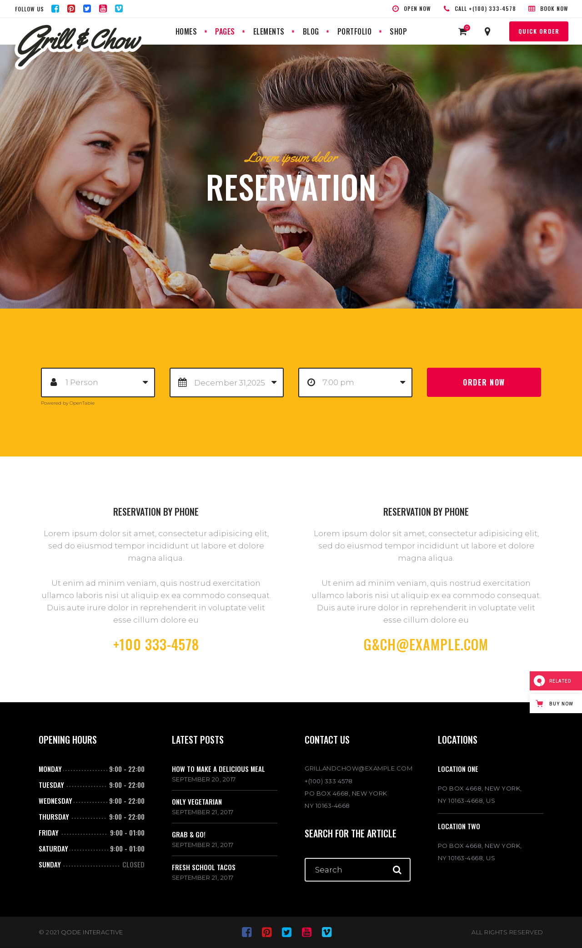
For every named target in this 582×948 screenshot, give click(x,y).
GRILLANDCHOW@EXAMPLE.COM (358, 768)
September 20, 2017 (204, 779)
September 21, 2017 (203, 812)
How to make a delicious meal (218, 769)
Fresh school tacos (204, 867)
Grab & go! (189, 834)
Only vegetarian (197, 801)
